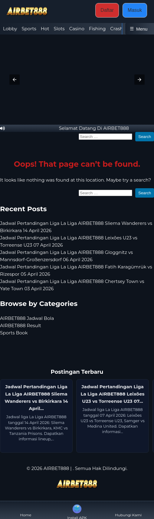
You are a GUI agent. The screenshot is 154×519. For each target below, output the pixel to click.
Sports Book (14, 333)
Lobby (10, 28)
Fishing (97, 28)
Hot (45, 28)
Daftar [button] (107, 10)
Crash (116, 28)
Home (25, 510)
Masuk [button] (135, 10)
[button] (14, 79)
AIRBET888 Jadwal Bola (27, 318)
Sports (28, 28)
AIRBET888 (56, 468)
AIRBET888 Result (20, 325)
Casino (76, 28)
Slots (59, 28)
